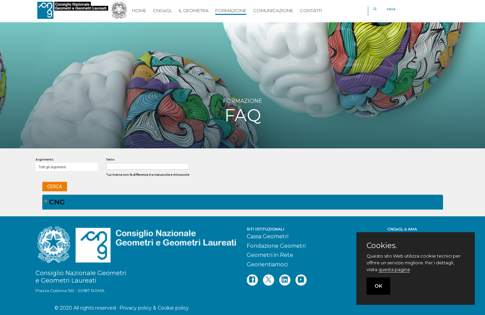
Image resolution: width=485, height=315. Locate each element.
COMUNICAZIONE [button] (273, 10)
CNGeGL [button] (162, 10)
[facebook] (252, 280)
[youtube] (301, 280)
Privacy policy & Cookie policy (154, 308)
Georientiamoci (267, 264)
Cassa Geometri (267, 236)
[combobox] (67, 167)
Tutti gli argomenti (52, 167)
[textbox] (147, 166)
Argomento (44, 159)
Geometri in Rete (270, 255)
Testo (110, 159)
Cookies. (382, 245)
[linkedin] (284, 280)
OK (378, 286)
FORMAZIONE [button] (230, 10)
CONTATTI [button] (311, 10)
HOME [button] (139, 10)
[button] (54, 186)
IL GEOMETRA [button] (193, 10)
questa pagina (394, 269)
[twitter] (268, 280)
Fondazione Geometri (276, 246)
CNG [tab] (54, 202)
